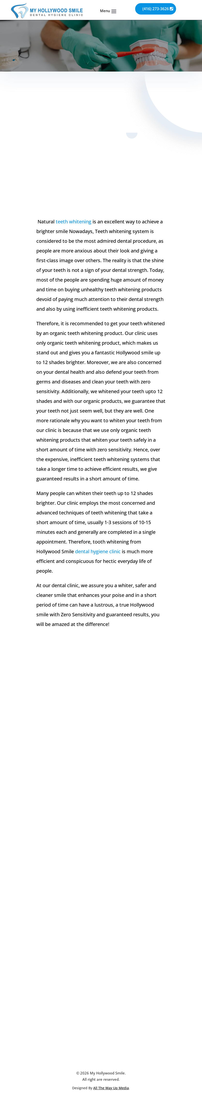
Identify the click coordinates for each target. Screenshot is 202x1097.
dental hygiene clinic (98, 551)
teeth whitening (73, 221)
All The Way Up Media (111, 1088)
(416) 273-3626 (155, 8)
